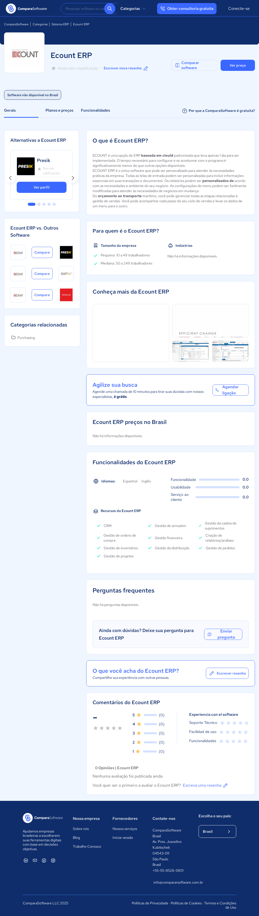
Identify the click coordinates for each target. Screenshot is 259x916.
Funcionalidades (95, 110)
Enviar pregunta (221, 634)
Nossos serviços (125, 828)
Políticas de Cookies (186, 903)
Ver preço (238, 65)
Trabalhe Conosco (87, 846)
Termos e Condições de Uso (220, 905)
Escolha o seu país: (215, 816)
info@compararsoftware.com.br (171, 882)
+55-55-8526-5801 (168, 870)
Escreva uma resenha (205, 785)
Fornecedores (125, 818)
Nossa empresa (86, 818)
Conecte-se (239, 8)
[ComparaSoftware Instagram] (53, 860)
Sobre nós (81, 828)
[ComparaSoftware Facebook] (44, 860)
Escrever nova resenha (126, 68)
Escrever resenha (227, 673)
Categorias (133, 9)
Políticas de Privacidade (150, 903)
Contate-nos (164, 818)
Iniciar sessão (123, 837)
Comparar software (187, 65)
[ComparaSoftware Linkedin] (26, 860)
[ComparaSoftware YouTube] (35, 860)
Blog (76, 837)
